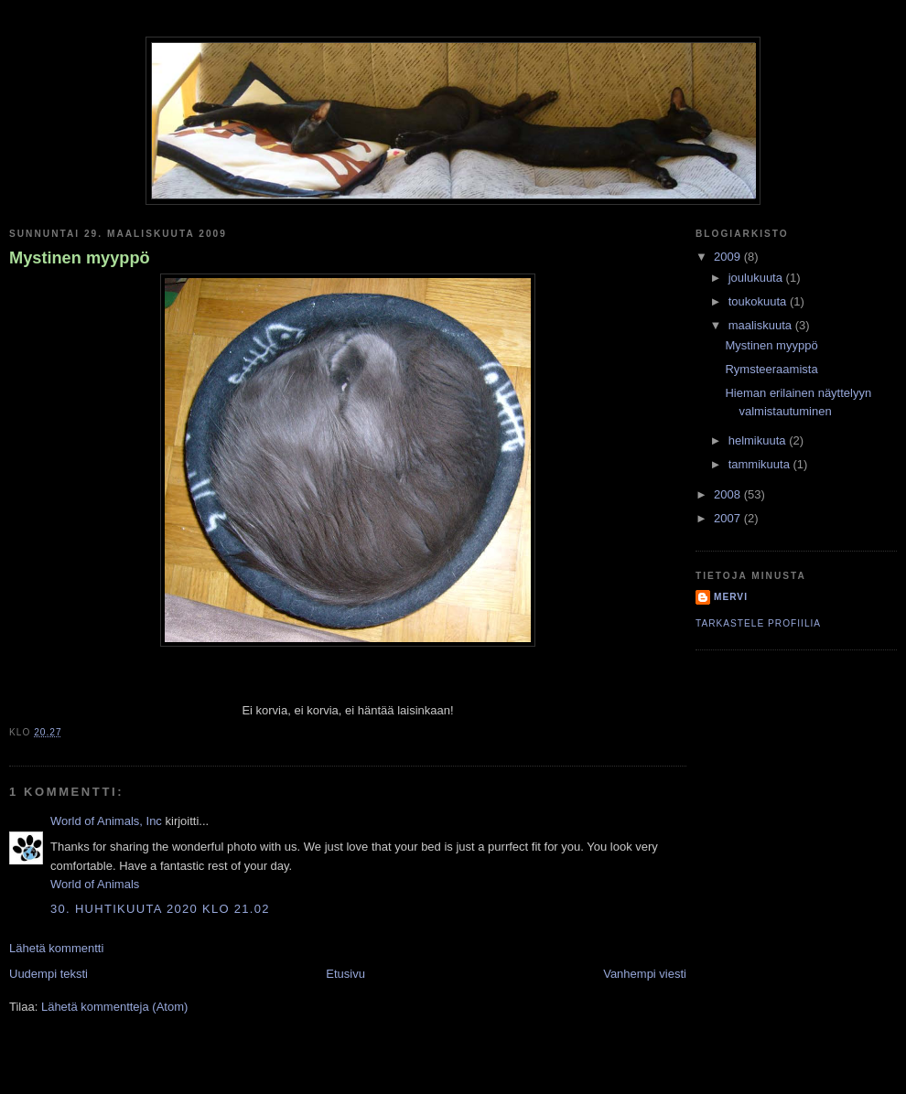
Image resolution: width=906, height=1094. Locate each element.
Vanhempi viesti (644, 974)
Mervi (731, 597)
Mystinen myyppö (79, 258)
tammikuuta (760, 464)
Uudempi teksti (48, 974)
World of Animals (94, 884)
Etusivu (345, 974)
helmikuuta (758, 440)
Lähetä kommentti (56, 948)
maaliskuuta (761, 325)
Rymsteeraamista (771, 369)
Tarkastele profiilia (758, 623)
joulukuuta (757, 277)
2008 (729, 494)
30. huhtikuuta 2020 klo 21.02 (160, 909)
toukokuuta (759, 301)
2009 (729, 256)
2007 (729, 518)
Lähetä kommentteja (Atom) (114, 1007)
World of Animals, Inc (106, 821)
